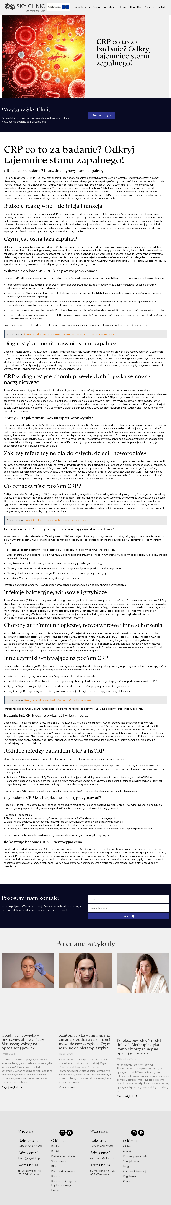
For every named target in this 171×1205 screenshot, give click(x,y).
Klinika (122, 7)
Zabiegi (96, 7)
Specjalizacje (110, 7)
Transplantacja (82, 7)
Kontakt (161, 7)
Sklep (132, 7)
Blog (139, 7)
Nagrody (149, 7)
